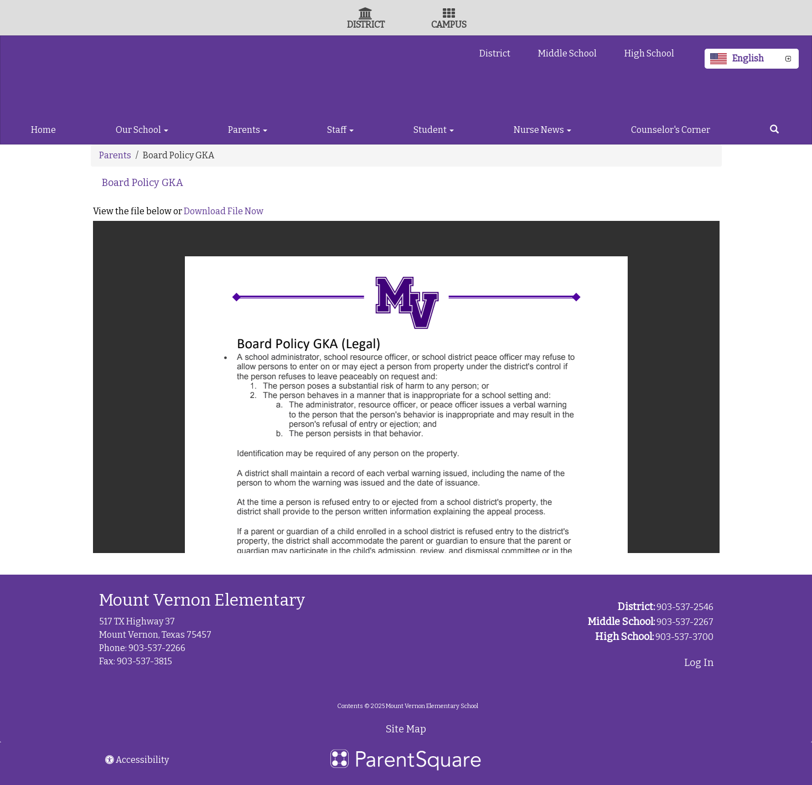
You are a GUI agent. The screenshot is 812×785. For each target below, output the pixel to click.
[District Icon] (366, 14)
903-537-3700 (684, 637)
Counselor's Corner (670, 130)
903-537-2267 (684, 622)
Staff (340, 130)
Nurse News (542, 130)
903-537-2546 (684, 607)
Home (43, 130)
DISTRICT (366, 24)
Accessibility (137, 760)
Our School (142, 130)
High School (649, 53)
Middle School (567, 53)
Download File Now (223, 211)
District (494, 53)
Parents (247, 130)
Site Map (406, 729)
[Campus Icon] (449, 14)
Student (433, 130)
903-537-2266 (156, 648)
